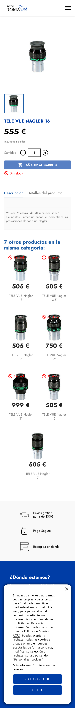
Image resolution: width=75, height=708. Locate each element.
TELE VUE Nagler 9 (21, 357)
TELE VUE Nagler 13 (21, 297)
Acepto (37, 690)
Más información (24, 665)
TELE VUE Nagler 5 (54, 416)
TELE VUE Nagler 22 (54, 357)
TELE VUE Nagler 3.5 (54, 297)
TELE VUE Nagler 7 (37, 475)
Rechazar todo (37, 679)
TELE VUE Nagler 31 (21, 416)
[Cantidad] (34, 153)
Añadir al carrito (37, 165)
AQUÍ (16, 635)
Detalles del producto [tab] (45, 193)
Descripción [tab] (13, 193)
